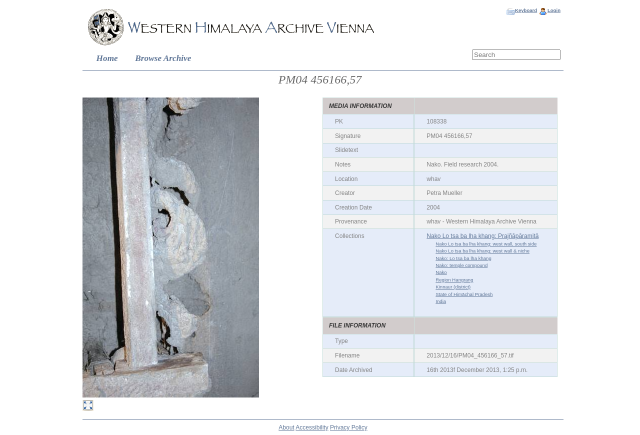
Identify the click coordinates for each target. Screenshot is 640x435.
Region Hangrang (454, 279)
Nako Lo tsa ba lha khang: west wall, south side (486, 243)
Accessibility (312, 427)
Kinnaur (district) (453, 287)
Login (554, 10)
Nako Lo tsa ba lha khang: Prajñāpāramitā (482, 236)
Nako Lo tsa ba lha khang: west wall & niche (483, 251)
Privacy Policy (349, 427)
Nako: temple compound (462, 265)
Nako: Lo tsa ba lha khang (463, 258)
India (441, 301)
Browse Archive (163, 58)
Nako (441, 272)
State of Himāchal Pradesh (464, 294)
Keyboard (526, 10)
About (286, 427)
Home (107, 58)
